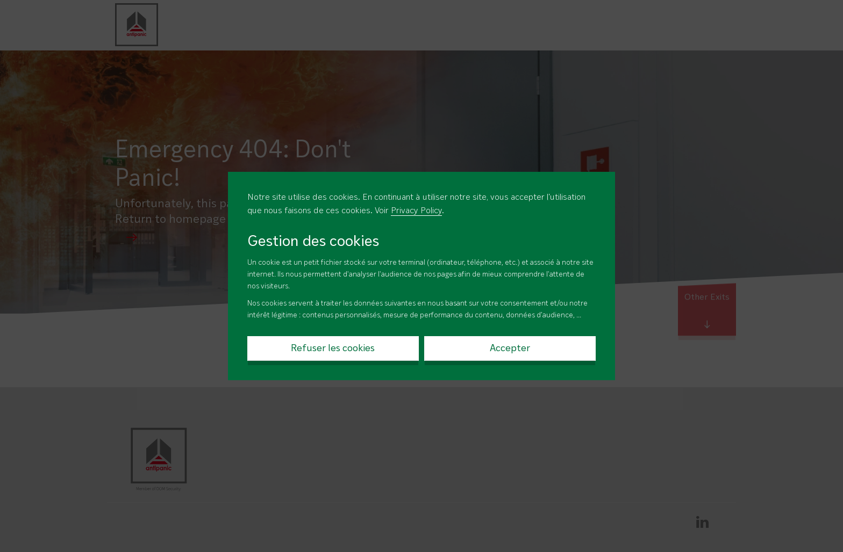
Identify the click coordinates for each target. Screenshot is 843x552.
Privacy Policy (416, 211)
